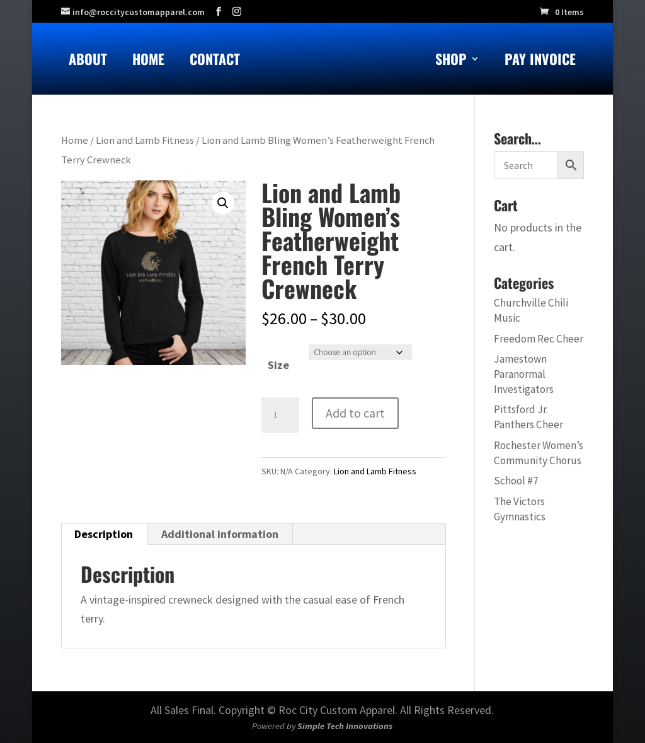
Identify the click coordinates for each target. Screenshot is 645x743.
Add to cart (355, 413)
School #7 (516, 481)
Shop (451, 61)
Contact (215, 61)
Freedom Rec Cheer (538, 339)
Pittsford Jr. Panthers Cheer (528, 416)
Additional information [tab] (219, 534)
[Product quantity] (280, 415)
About (88, 61)
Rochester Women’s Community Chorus (538, 452)
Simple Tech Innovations (344, 726)
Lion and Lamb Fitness (145, 140)
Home (148, 61)
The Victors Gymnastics (519, 509)
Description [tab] (103, 534)
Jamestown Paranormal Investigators (524, 374)
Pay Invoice (540, 61)
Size (278, 365)
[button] (223, 203)
